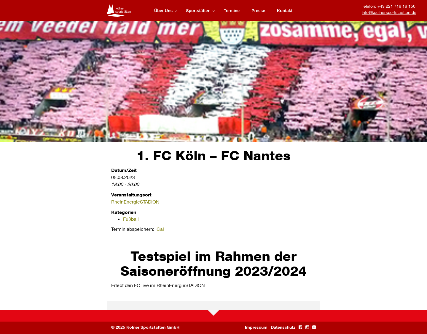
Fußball (131, 219)
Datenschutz (283, 327)
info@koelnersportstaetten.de (389, 12)
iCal (159, 229)
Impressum (256, 327)
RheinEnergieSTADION (135, 201)
